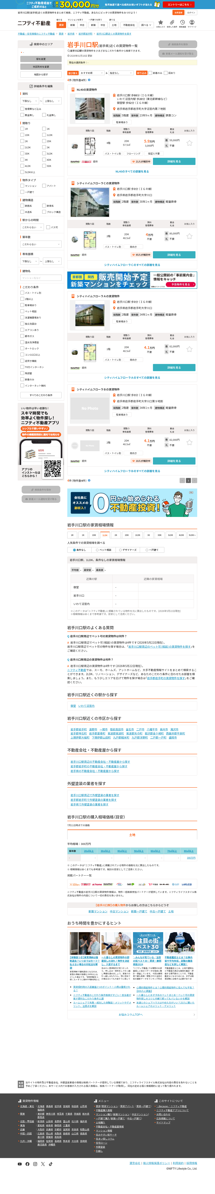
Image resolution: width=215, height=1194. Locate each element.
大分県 (75, 1141)
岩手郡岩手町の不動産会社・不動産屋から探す (99, 766)
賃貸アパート (127, 1106)
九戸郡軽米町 (121, 737)
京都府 (58, 1129)
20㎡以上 (89, 850)
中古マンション (119, 911)
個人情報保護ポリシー (156, 1163)
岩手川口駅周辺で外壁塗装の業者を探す (95, 795)
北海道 (41, 1106)
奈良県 (75, 1129)
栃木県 (85, 1113)
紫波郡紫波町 (116, 733)
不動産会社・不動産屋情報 (110, 1126)
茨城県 (77, 1113)
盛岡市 (173, 737)
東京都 (41, 1113)
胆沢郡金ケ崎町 (154, 733)
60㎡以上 (155, 850)
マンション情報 (104, 1130)
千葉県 (68, 1113)
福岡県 (41, 1141)
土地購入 (100, 1122)
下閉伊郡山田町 (101, 737)
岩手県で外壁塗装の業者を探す (89, 804)
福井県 (83, 1121)
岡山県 (49, 1133)
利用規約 (178, 1163)
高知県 (58, 1136)
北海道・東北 (27, 1106)
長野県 (58, 1121)
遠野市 (93, 729)
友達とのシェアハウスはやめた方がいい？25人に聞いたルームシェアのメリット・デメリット (166, 1004)
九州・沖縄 (26, 1141)
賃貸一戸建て (143, 1106)
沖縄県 (51, 1144)
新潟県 (41, 1121)
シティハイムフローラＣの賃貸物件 (98, 183)
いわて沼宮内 (86, 706)
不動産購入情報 (104, 1110)
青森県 (49, 1106)
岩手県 (58, 1106)
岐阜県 (49, 1125)
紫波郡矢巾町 (134, 733)
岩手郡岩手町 (79, 729)
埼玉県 (60, 1113)
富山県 (66, 1121)
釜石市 (130, 729)
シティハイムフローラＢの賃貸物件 (98, 389)
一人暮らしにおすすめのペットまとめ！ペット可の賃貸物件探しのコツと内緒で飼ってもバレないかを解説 (166, 996)
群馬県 (41, 1117)
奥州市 (164, 729)
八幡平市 (152, 729)
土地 (171, 911)
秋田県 (75, 1106)
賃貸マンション (110, 1106)
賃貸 (98, 1106)
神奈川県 (50, 1113)
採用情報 (191, 1163)
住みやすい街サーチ (106, 1134)
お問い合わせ (163, 1114)
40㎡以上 (122, 850)
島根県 (66, 1133)
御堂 (73, 706)
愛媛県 (49, 1136)
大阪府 (41, 1129)
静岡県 (58, 1125)
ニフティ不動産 (76, 670)
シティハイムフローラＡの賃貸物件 (98, 296)
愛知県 (41, 1125)
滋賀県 (66, 1129)
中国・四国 (26, 1133)
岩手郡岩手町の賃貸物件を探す (166, 678)
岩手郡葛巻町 (97, 733)
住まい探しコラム (105, 1138)
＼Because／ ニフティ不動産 (171, 1106)
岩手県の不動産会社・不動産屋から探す (95, 771)
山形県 (83, 1106)
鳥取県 (58, 1133)
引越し (99, 1150)
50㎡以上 (139, 850)
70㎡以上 (172, 850)
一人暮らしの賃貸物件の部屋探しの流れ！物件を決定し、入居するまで (115, 961)
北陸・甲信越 (27, 1121)
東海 (22, 1125)
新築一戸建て (139, 911)
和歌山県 (84, 1129)
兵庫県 (49, 1129)
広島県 (41, 1133)
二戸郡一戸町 (158, 737)
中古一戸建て (158, 911)
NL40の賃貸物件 (87, 89)
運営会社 (135, 1163)
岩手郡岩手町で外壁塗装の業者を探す (94, 800)
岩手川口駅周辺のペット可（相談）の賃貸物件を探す (159, 646)
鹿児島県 (42, 1144)
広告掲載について (165, 1118)
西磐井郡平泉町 (175, 733)
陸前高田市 (117, 729)
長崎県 (58, 1141)
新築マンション (98, 911)
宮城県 (66, 1106)
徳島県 (83, 1133)
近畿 (22, 1129)
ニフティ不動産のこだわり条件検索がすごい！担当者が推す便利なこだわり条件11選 (102, 996)
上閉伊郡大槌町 (80, 737)
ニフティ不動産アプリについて (172, 1110)
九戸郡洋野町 (140, 737)
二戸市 (140, 729)
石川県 (75, 1121)
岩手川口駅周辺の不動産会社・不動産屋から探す (100, 762)
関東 (22, 1113)
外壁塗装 (100, 1146)
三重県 (66, 1125)
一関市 (104, 729)
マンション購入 (104, 1114)
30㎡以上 (105, 850)
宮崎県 (83, 1141)
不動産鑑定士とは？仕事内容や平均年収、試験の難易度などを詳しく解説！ (179, 961)
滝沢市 (174, 729)
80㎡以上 (189, 850)
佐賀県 (49, 1141)
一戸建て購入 (103, 1118)
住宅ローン (101, 1142)
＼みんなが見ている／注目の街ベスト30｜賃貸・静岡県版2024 (147, 961)
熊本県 (66, 1141)
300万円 (191, 857)
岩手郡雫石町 (79, 733)
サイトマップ (163, 1122)
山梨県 (49, 1121)
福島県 (41, 1109)
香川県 (41, 1136)
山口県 (75, 1133)
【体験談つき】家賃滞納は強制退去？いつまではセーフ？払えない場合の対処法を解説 (85, 962)
